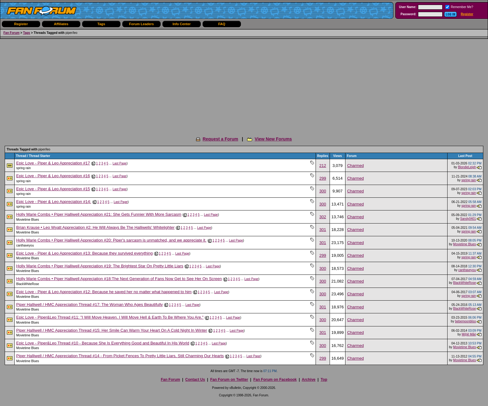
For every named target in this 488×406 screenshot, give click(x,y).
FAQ (221, 24)
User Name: (407, 7)
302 (322, 217)
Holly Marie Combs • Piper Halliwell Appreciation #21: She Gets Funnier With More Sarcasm (98, 214)
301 (322, 229)
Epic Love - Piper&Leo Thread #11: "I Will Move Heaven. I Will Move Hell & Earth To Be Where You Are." (110, 317)
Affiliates (61, 24)
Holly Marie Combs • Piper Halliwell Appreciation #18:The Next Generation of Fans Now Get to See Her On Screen (119, 278)
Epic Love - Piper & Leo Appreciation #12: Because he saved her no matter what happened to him (104, 291)
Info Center (181, 24)
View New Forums (273, 138)
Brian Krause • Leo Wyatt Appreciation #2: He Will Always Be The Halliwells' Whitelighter (95, 227)
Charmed (355, 165)
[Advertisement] (244, 85)
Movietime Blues (27, 219)
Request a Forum (220, 138)
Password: (408, 14)
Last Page (120, 163)
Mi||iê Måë (469, 334)
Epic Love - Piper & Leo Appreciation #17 (53, 163)
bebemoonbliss (465, 321)
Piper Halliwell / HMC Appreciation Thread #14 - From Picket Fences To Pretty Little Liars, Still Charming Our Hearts (120, 355)
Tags (101, 24)
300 (322, 191)
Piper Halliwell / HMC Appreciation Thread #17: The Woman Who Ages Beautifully (89, 304)
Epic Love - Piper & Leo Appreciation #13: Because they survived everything (84, 253)
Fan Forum (11, 33)
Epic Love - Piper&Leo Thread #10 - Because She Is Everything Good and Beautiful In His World (102, 343)
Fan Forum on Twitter (229, 379)
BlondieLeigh (467, 167)
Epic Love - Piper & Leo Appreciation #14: (53, 201)
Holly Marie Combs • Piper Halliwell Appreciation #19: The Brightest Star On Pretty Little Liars (99, 266)
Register (467, 14)
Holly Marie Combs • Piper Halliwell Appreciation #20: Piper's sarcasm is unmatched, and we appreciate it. (111, 240)
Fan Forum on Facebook (275, 379)
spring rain (23, 168)
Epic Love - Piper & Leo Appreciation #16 (53, 175)
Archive (308, 379)
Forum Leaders (141, 24)
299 (322, 178)
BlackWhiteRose (27, 284)
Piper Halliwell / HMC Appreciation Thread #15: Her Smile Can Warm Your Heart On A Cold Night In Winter (111, 330)
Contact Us (195, 379)
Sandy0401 (468, 218)
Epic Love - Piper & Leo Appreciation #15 (53, 189)
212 (322, 165)
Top (324, 379)
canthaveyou (25, 245)
